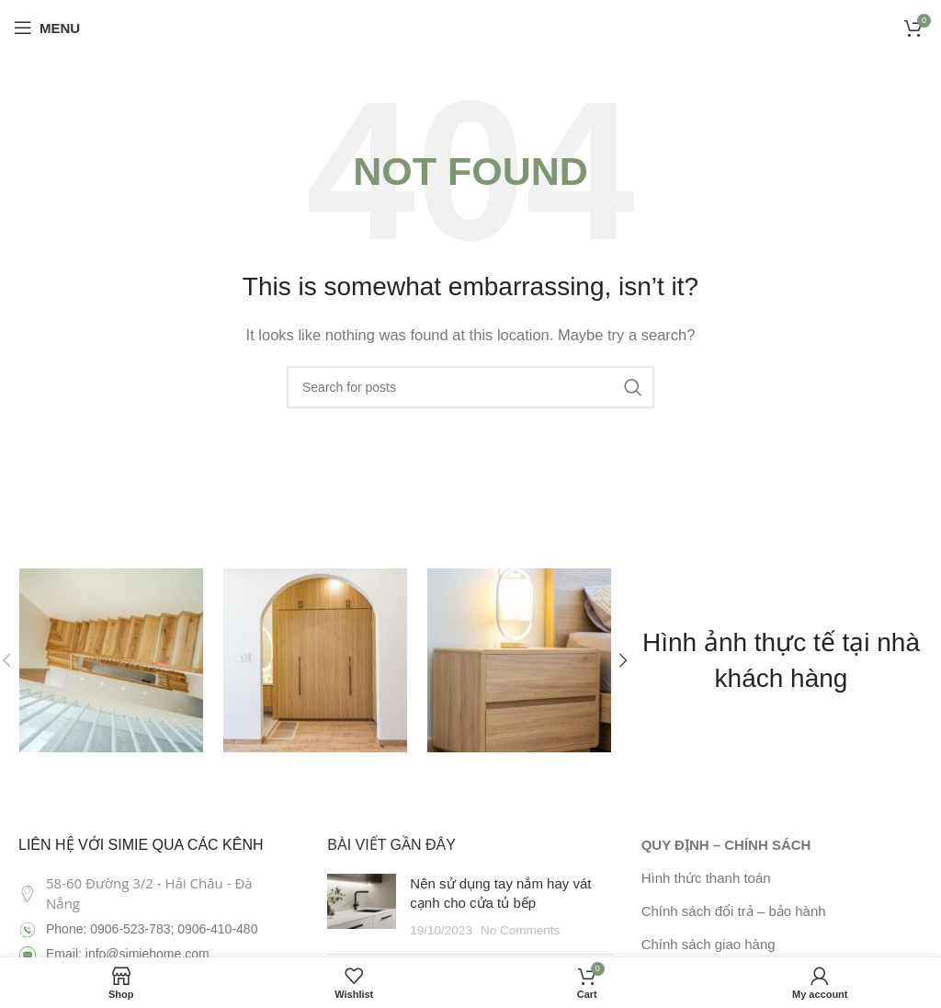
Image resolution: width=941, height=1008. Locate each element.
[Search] (470, 387)
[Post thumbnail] (361, 907)
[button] (624, 660)
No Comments (520, 930)
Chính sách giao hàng (708, 944)
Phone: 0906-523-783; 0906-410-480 (151, 929)
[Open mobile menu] (47, 27)
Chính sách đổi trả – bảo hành (733, 911)
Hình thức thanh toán (706, 878)
